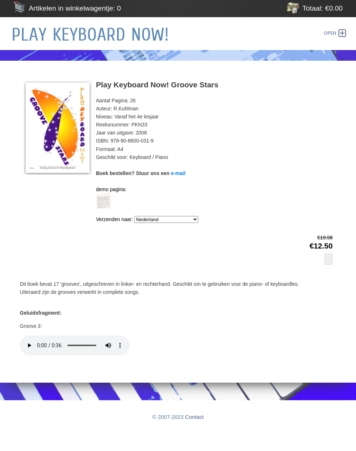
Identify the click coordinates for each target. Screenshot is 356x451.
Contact (194, 417)
